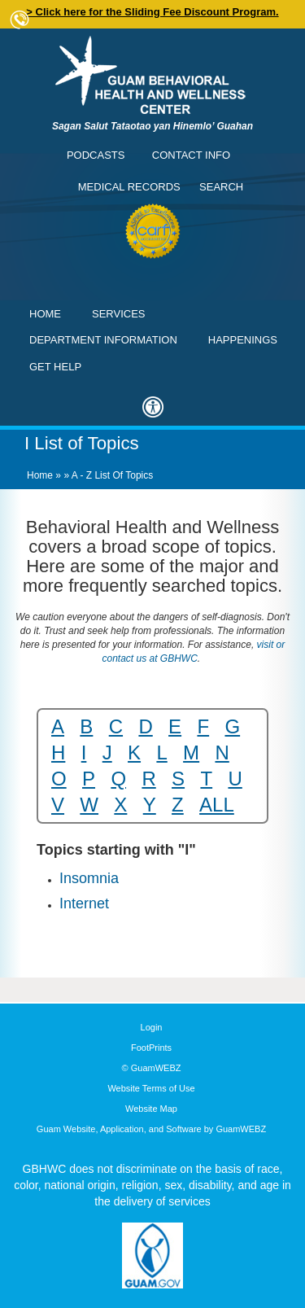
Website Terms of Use (150, 1088)
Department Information (103, 340)
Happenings (242, 340)
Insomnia (89, 878)
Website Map (151, 1108)
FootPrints (151, 1047)
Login (152, 1027)
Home (45, 314)
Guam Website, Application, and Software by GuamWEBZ (151, 1129)
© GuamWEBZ (151, 1068)
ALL (216, 805)
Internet (84, 903)
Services (119, 314)
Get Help (55, 367)
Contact (20, 20)
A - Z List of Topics (112, 475)
